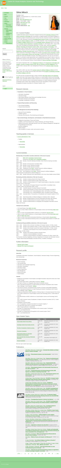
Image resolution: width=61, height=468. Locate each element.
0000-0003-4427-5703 (25, 22)
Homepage (6, 12)
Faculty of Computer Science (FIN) (28, 64)
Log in (5, 88)
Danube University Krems (28, 51)
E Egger (27, 443)
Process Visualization (21, 340)
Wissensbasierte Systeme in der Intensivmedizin (41, 354)
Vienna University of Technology (23, 36)
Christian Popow (39, 349)
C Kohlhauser (44, 419)
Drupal (7, 464)
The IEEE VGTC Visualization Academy (37, 159)
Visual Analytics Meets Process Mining (24, 321)
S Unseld (31, 414)
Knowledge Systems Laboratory (43, 42)
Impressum (4, 81)
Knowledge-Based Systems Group (40, 39)
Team (6, 8)
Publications (6, 21)
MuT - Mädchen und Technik (43, 444)
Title (18, 319)
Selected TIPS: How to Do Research (25, 246)
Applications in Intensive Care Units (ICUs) (39, 424)
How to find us (9, 43)
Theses (5, 23)
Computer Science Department (26, 43)
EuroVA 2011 (53, 217)
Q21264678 (23, 24)
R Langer (53, 443)
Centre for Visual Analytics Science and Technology (26, 1)
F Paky (44, 358)
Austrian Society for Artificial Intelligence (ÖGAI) (43, 70)
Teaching (6, 28)
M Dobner (44, 382)
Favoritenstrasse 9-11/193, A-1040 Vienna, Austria (7, 71)
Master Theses (9, 26)
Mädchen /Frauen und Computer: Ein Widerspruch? (41, 436)
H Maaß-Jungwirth (36, 443)
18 (48, 453)
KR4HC (19, 220)
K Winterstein (33, 444)
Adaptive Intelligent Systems (24, 42)
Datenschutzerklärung (6, 79)
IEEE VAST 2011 (25, 215)
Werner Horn (33, 349)
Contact (5, 41)
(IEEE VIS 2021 (32, 208)
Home (2, 8)
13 (31, 453)
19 (52, 453)
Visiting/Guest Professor (37, 62)
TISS (29, 25)
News (5, 14)
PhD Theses (8, 24)
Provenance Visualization (22, 331)
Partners (6, 16)
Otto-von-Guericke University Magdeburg (46, 64)
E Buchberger (33, 433)
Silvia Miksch (27, 349)
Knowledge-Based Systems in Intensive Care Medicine (42, 399)
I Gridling (30, 443)
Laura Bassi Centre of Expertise (49, 52)
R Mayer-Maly (42, 443)
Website (42, 281)
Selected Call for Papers (22, 244)
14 (35, 453)
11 (25, 453)
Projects (6, 19)
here (31, 343)
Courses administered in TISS (24, 136)
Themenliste (22, 141)
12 (28, 453)
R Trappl (27, 414)
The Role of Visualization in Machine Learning (25, 328)
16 (42, 453)
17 (45, 453)
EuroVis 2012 (50, 212)
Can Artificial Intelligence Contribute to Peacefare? (45, 440)
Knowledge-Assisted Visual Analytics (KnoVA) (25, 324)
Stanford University (38, 43)
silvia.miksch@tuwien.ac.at (26, 19)
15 (38, 453)
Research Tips (7, 36)
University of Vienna (50, 34)
